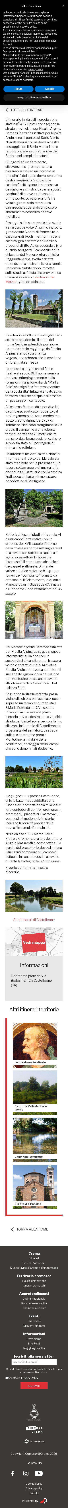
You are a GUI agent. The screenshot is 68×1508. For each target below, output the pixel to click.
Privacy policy (34, 1488)
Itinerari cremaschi (34, 1285)
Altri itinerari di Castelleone (34, 920)
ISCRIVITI (34, 1385)
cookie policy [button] (29, 26)
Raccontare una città (34, 1303)
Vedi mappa (34, 942)
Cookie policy (34, 1483)
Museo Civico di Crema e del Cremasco (34, 1267)
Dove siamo (34, 1339)
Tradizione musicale (34, 1308)
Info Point (34, 1343)
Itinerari (34, 1258)
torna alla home (29, 1229)
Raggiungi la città (34, 1348)
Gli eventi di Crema (34, 1325)
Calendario (34, 1321)
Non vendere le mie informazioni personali (26, 55)
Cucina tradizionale (34, 1298)
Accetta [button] (49, 88)
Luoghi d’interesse (34, 1263)
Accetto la (13, 1378)
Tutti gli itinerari (24, 110)
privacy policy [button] (35, 69)
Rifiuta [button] (18, 88)
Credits (34, 1493)
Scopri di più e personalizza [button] (34, 97)
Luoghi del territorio (34, 1281)
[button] (63, 6)
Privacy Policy (29, 1378)
